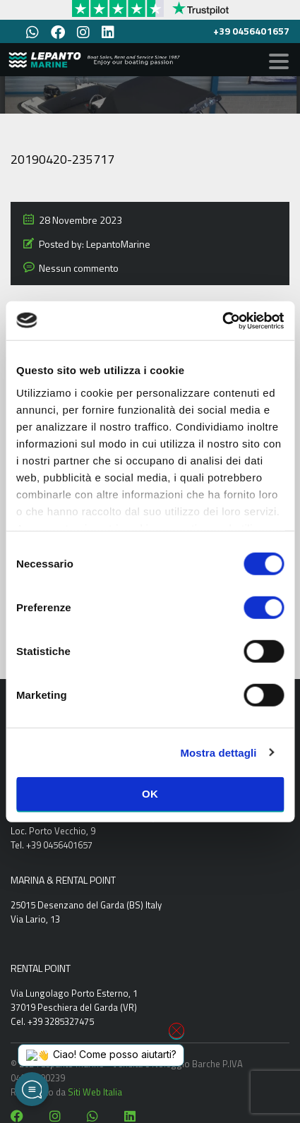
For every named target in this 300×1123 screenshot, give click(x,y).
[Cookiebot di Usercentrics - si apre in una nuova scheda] (222, 320)
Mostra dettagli (218, 752)
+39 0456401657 (251, 30)
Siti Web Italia (95, 1092)
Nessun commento (79, 267)
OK (150, 794)
